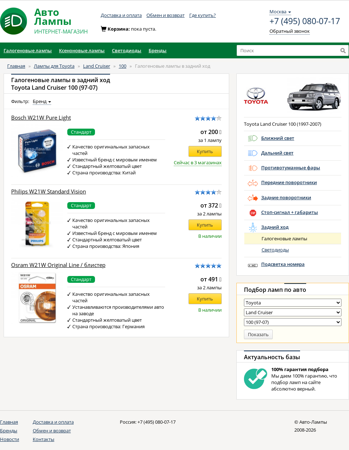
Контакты (43, 439)
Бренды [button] (158, 50)
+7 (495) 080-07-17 (304, 21)
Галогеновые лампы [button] (28, 50)
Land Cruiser (96, 66)
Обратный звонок (289, 31)
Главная (16, 66)
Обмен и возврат (165, 15)
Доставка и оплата (121, 15)
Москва (280, 11)
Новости (9, 439)
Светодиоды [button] (126, 50)
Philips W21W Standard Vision (48, 191)
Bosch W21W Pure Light (41, 118)
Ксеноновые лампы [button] (82, 50)
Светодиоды (275, 249)
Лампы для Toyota (54, 66)
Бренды (8, 430)
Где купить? (202, 15)
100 (122, 66)
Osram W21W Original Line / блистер (58, 265)
